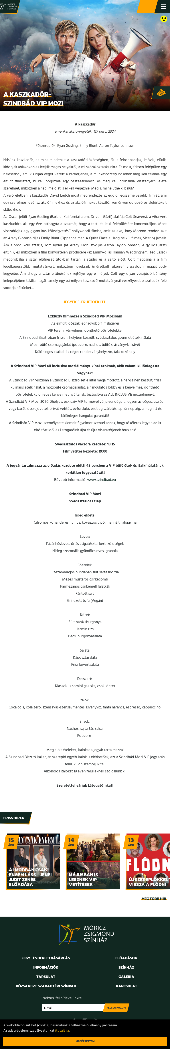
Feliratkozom (116, 1008)
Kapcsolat (126, 986)
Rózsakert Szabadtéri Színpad (46, 986)
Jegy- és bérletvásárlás (148, 6)
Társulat (45, 976)
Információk (45, 967)
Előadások (126, 958)
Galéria (126, 976)
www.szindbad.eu (101, 480)
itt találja (62, 1031)
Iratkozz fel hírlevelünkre (62, 998)
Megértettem (85, 1041)
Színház (126, 967)
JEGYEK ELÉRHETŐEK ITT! (85, 302)
